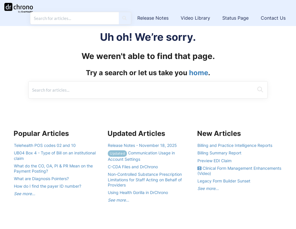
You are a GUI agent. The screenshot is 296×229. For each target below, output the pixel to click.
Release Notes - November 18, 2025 (142, 145)
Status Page (235, 18)
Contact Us (273, 18)
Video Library (195, 18)
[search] (74, 18)
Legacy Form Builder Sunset (223, 180)
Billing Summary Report (219, 152)
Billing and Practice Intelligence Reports (234, 145)
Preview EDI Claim (214, 160)
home (198, 73)
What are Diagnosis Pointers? (41, 178)
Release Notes (153, 18)
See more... (24, 193)
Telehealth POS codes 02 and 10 (45, 145)
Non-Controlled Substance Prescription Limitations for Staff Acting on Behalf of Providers (145, 179)
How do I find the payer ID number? (47, 186)
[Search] (124, 18)
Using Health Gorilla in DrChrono (138, 192)
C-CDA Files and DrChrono (133, 166)
